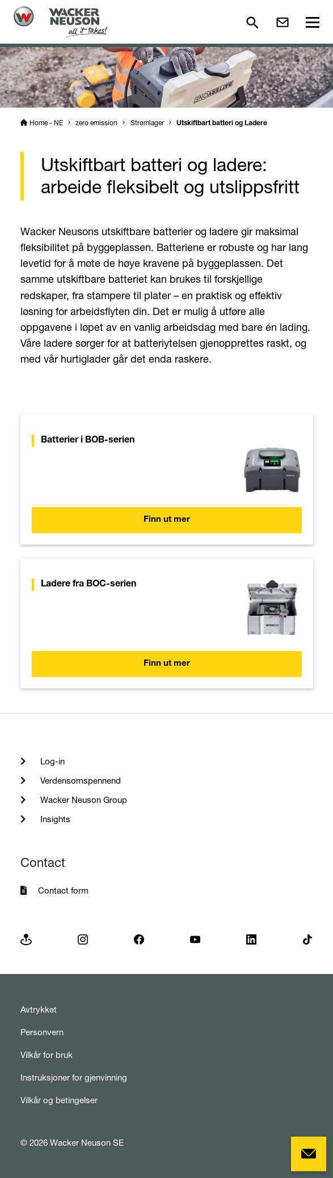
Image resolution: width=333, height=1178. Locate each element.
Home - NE (46, 122)
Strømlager (147, 122)
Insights (54, 819)
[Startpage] (60, 21)
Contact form (63, 890)
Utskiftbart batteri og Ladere (221, 123)
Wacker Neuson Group (82, 799)
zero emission (96, 122)
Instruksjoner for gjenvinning (73, 1077)
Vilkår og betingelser (59, 1100)
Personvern (42, 1032)
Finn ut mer (167, 520)
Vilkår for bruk (46, 1054)
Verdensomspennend (79, 780)
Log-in (51, 761)
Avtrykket (38, 1009)
